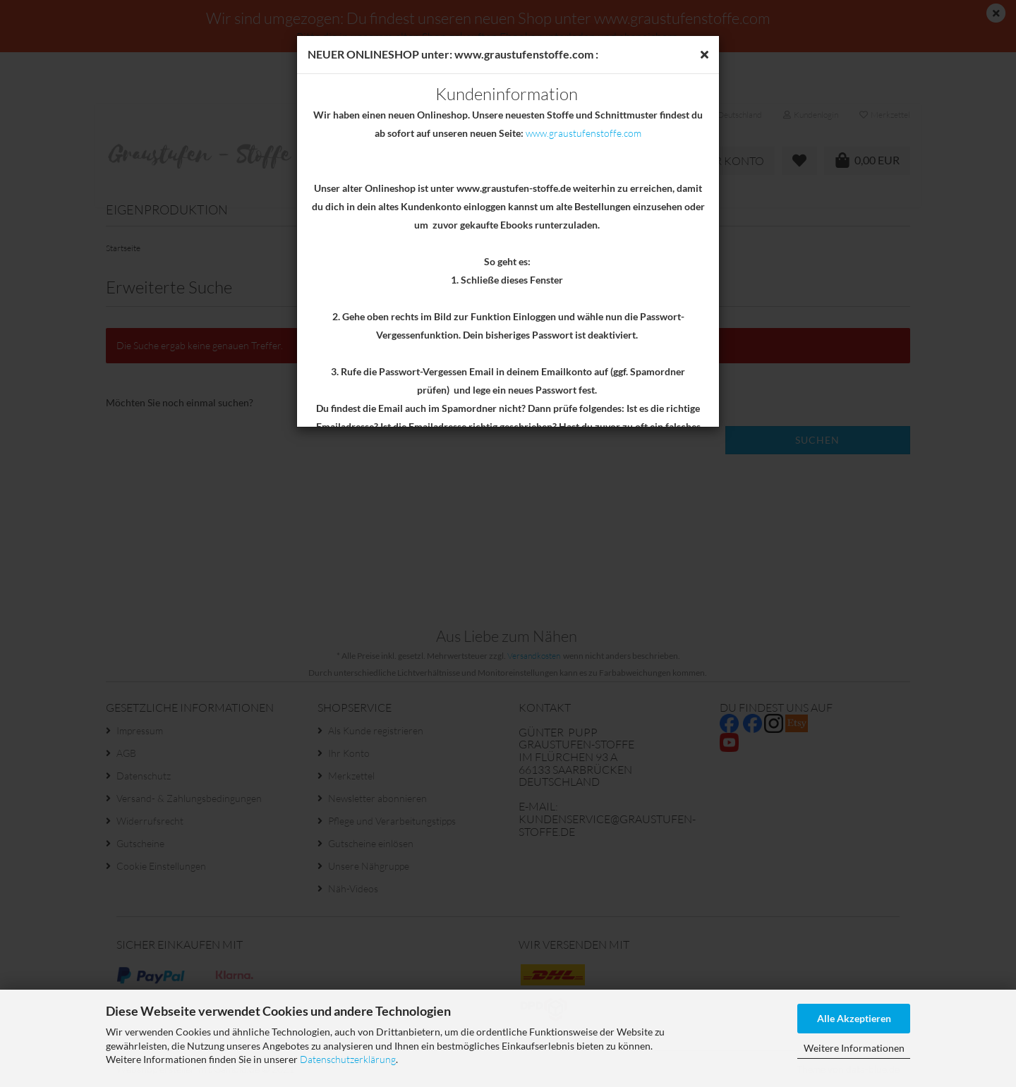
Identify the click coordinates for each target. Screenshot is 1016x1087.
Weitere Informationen (854, 1048)
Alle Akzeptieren (854, 1018)
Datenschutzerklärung (348, 1059)
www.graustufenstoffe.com (583, 133)
